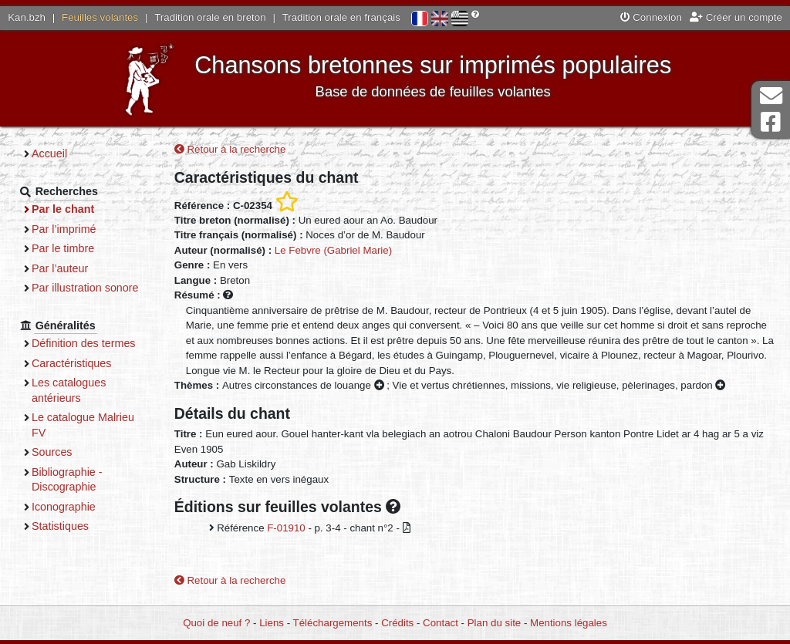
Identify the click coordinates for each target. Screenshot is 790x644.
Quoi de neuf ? (216, 623)
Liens (271, 623)
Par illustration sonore (85, 288)
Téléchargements (333, 623)
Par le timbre (63, 248)
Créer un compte (736, 17)
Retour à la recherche (230, 149)
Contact (440, 623)
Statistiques (60, 526)
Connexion (651, 17)
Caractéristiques (72, 363)
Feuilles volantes (100, 17)
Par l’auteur (60, 268)
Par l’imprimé (64, 229)
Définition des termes (84, 343)
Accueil (49, 153)
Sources (52, 452)
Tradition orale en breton (209, 17)
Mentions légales (568, 623)
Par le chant (63, 209)
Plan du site (494, 623)
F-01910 (286, 528)
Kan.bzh (27, 17)
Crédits (397, 623)
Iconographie (64, 507)
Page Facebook (770, 122)
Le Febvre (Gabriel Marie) (333, 250)
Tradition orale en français (341, 17)
